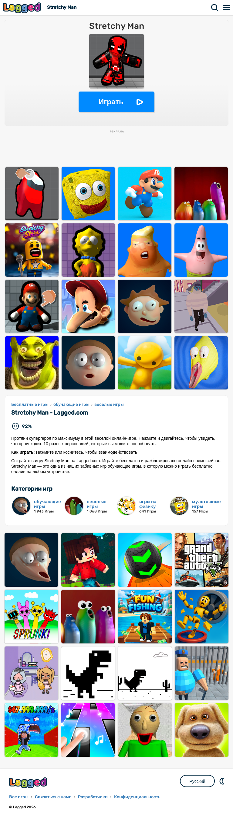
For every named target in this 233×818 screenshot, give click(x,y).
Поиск (215, 7)
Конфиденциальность (137, 797)
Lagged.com (29, 782)
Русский (197, 781)
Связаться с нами (53, 797)
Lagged (22, 7)
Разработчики (93, 797)
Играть (111, 102)
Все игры (19, 797)
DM (222, 781)
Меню (227, 7)
